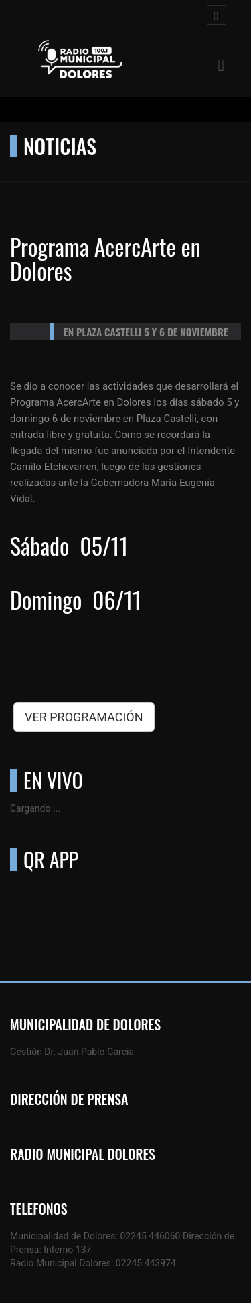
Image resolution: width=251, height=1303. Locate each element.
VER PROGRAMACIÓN (84, 717)
